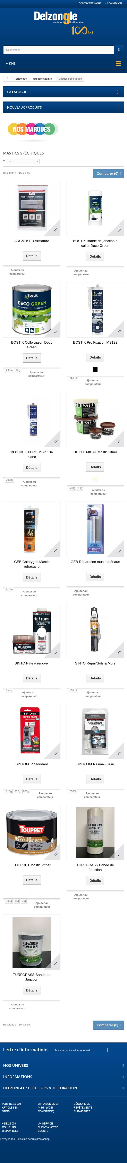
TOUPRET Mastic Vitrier (31, 865)
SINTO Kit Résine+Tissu (95, 764)
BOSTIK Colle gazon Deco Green (31, 345)
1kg (18, 370)
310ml (9, 589)
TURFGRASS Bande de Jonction (95, 867)
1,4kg (9, 690)
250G (72, 791)
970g (26, 791)
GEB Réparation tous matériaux (95, 562)
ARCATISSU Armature (31, 241)
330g (17, 791)
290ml (9, 370)
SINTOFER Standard (31, 764)
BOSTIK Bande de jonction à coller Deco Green (95, 243)
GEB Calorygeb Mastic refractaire (31, 564)
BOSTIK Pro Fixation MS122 (95, 342)
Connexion (113, 3)
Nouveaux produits (24, 107)
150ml (73, 690)
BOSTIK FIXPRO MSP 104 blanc (32, 454)
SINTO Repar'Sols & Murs (95, 663)
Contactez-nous (89, 3)
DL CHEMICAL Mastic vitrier (95, 452)
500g (72, 488)
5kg (24, 900)
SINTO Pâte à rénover (32, 663)
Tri (4, 161)
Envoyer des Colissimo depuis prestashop (25, 1138)
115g (9, 791)
